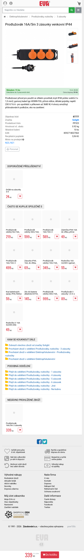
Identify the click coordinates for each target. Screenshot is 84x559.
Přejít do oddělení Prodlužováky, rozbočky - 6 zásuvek (35, 382)
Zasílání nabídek (11, 507)
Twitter (47, 507)
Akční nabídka (10, 484)
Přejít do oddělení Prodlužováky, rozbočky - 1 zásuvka (35, 371)
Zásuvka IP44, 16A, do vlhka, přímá (30, 263)
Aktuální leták (10, 481)
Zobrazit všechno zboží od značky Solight (29, 345)
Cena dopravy (70, 92)
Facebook (48, 505)
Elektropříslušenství (19, 16)
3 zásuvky (61, 16)
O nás (46, 478)
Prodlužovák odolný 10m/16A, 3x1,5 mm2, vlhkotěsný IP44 (50, 264)
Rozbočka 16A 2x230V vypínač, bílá (68, 263)
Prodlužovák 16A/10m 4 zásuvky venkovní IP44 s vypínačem (50, 233)
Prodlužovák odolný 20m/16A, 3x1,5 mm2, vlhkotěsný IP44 (31, 233)
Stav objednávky (11, 502)
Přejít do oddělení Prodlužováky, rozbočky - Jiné (32, 385)
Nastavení (8, 505)
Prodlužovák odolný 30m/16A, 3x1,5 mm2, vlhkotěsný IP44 (50, 295)
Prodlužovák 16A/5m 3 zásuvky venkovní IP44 (14, 425)
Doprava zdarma (11, 489)
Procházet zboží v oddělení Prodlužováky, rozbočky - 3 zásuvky (39, 348)
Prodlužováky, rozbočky (42, 16)
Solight (75, 120)
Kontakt (47, 481)
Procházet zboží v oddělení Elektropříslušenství (32, 359)
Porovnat (12, 149)
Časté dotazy (49, 499)
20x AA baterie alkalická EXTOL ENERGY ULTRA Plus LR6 (31, 295)
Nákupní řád (49, 486)
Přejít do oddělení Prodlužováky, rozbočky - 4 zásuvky (35, 375)
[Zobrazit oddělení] (78, 10)
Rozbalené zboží (11, 478)
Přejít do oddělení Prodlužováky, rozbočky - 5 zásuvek (35, 378)
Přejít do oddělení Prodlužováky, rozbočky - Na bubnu (35, 389)
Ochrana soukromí (52, 492)
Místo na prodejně (42, 141)
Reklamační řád (51, 489)
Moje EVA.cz (9, 499)
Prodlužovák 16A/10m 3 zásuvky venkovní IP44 (13, 264)
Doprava (47, 484)
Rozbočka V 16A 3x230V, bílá (13, 324)
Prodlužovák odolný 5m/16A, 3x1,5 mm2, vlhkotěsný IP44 (13, 233)
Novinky (7, 486)
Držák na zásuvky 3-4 (13, 191)
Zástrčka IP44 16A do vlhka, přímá (69, 231)
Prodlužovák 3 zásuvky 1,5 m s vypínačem (68, 294)
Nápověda (48, 502)
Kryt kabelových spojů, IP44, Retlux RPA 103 (14, 294)
